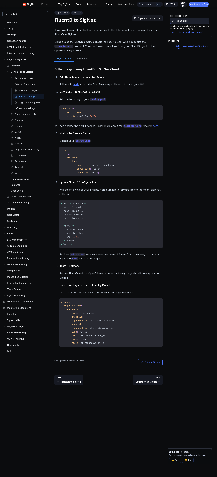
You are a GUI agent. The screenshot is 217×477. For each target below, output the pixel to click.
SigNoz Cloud (64, 58)
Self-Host (82, 58)
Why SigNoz (64, 4)
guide (76, 84)
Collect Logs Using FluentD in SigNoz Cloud (193, 47)
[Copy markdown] (144, 18)
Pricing (109, 4)
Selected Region (178, 16)
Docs (78, 4)
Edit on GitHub (150, 362)
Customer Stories (127, 4)
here (155, 125)
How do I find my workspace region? (186, 32)
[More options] (159, 18)
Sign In (183, 4)
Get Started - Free (199, 4)
